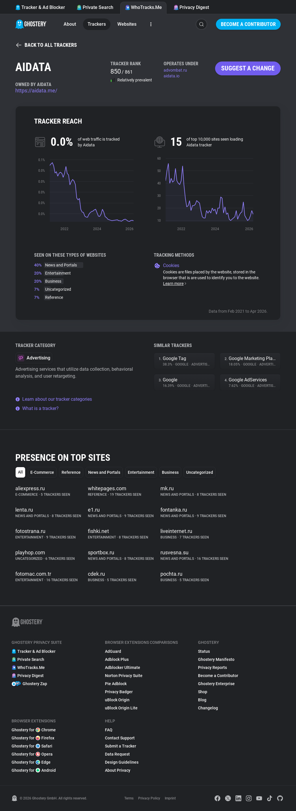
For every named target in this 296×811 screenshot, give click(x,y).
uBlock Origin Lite (121, 708)
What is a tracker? (37, 408)
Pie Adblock (116, 683)
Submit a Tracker (120, 746)
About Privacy (117, 770)
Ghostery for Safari (32, 746)
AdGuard (113, 651)
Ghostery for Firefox (33, 738)
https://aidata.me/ (36, 90)
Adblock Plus (117, 659)
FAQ (108, 730)
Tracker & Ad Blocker (40, 7)
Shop (202, 691)
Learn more (175, 283)
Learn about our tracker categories (53, 399)
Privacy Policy (149, 798)
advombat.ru (175, 70)
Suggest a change (248, 68)
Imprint (170, 798)
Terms (129, 798)
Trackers (97, 24)
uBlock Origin (117, 700)
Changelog (208, 708)
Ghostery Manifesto (216, 659)
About (70, 24)
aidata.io (172, 76)
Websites (126, 24)
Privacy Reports (212, 667)
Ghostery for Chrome (34, 730)
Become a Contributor (248, 24)
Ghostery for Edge (31, 762)
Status (204, 651)
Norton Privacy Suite (124, 675)
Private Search (95, 7)
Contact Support (120, 738)
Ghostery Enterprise (216, 683)
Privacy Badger (119, 691)
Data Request (117, 754)
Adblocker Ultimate (122, 667)
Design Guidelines (121, 762)
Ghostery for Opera (32, 754)
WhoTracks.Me (143, 7)
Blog (202, 700)
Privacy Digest (191, 7)
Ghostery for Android (34, 770)
